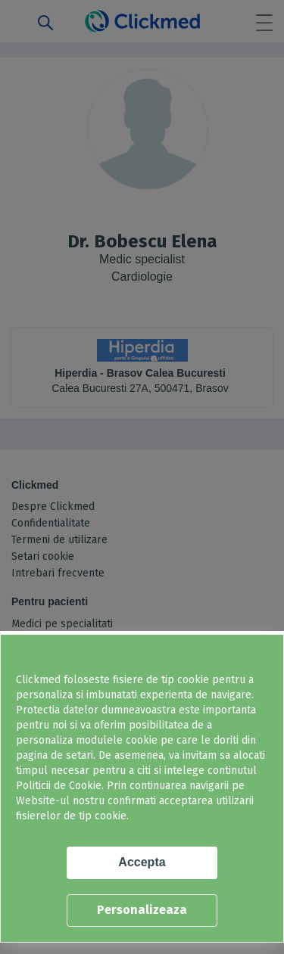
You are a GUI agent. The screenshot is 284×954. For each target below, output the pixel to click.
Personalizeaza (142, 910)
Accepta (141, 862)
